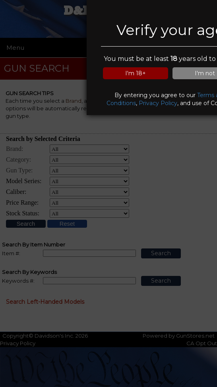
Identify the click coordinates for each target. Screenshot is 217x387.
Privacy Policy (158, 103)
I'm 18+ (135, 73)
